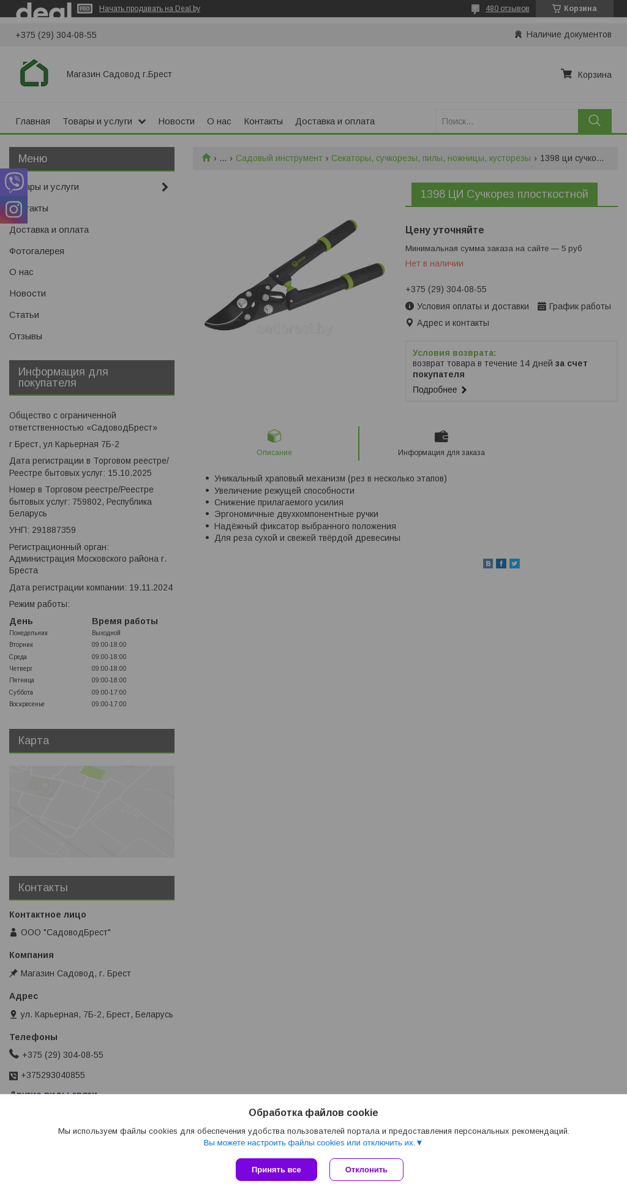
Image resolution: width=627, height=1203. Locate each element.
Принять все (276, 1169)
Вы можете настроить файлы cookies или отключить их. (309, 1142)
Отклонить (366, 1169)
